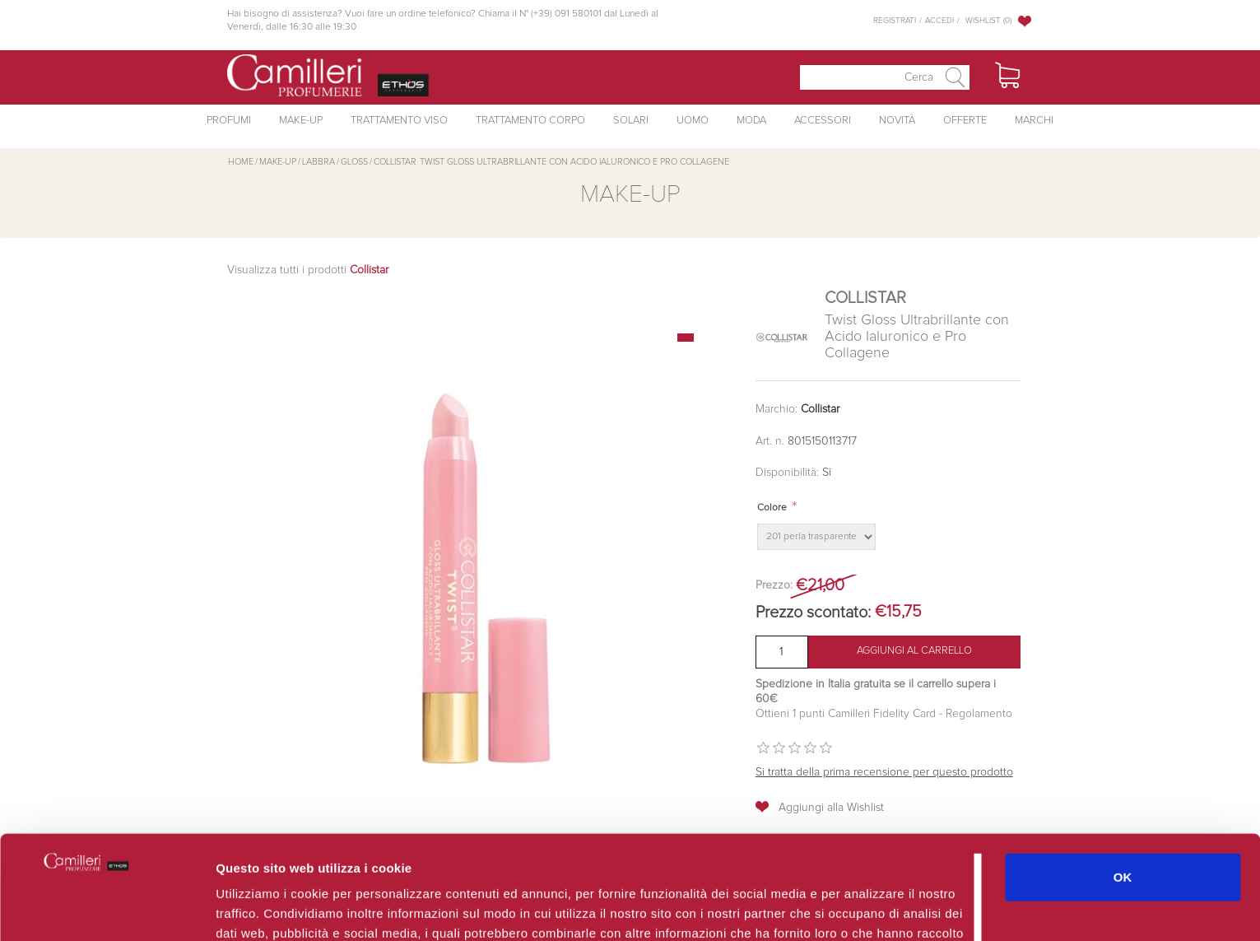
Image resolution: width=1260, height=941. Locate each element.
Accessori (822, 120)
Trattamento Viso (399, 120)
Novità (897, 120)
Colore (772, 508)
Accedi (939, 20)
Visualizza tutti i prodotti (307, 270)
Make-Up (301, 120)
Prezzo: (774, 585)
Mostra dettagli (874, 908)
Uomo (692, 120)
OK (1123, 779)
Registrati (894, 20)
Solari (631, 120)
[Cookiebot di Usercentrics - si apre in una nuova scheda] (107, 909)
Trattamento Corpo (530, 120)
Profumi (229, 120)
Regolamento (977, 714)
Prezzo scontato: (813, 612)
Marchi (1034, 120)
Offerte (965, 120)
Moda (751, 120)
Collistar (820, 409)
